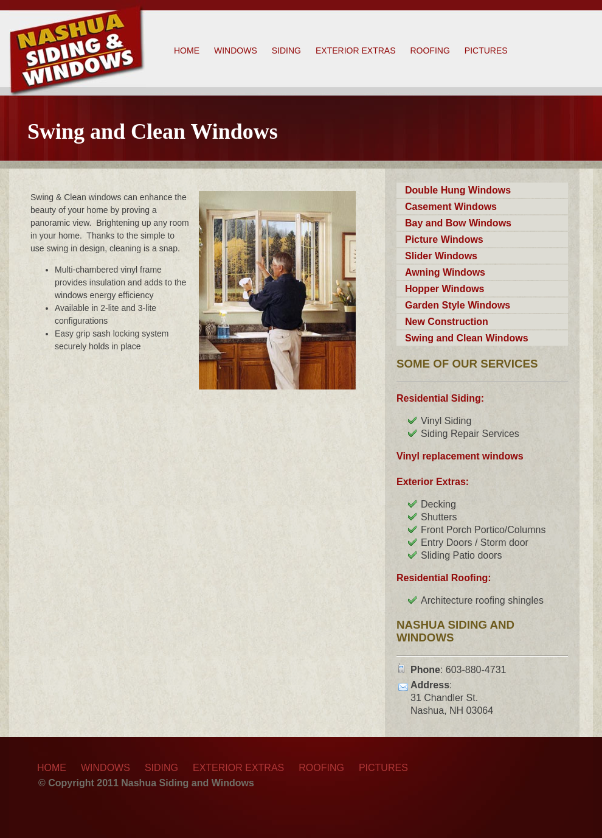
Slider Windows (441, 256)
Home (186, 50)
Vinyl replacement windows (460, 456)
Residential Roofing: (443, 578)
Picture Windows (444, 239)
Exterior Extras (355, 50)
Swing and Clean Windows (466, 338)
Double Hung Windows (458, 190)
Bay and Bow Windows (458, 223)
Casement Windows (451, 206)
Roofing (429, 50)
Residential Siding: (440, 398)
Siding (286, 50)
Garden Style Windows (457, 305)
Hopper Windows (445, 289)
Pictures (486, 50)
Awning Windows (445, 272)
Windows (235, 50)
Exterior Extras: (432, 482)
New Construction (446, 321)
